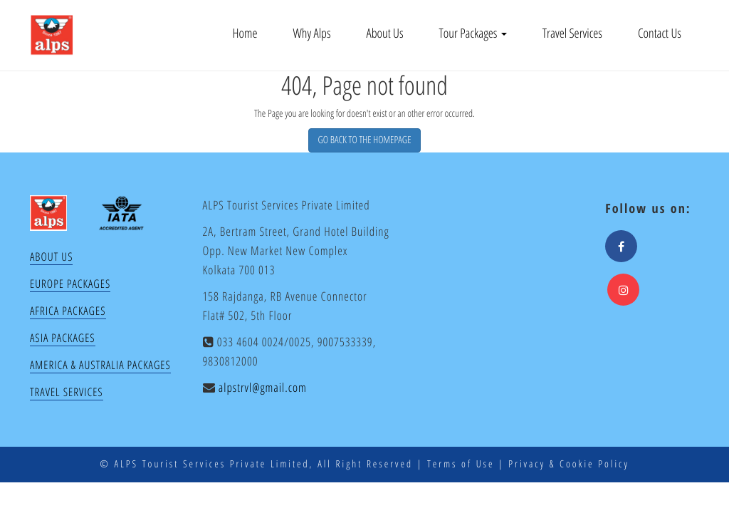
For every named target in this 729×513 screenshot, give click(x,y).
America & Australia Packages (100, 365)
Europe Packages (70, 283)
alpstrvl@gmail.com (263, 387)
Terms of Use (460, 464)
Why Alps (311, 33)
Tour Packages (473, 33)
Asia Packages (62, 338)
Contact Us (659, 33)
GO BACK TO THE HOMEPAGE (364, 140)
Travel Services (572, 33)
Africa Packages (68, 310)
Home (244, 33)
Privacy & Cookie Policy (568, 464)
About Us (385, 33)
